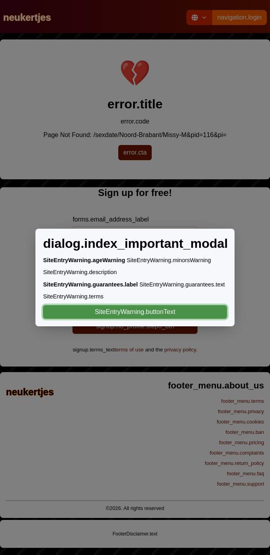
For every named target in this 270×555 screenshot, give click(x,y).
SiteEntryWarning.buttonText (135, 311)
